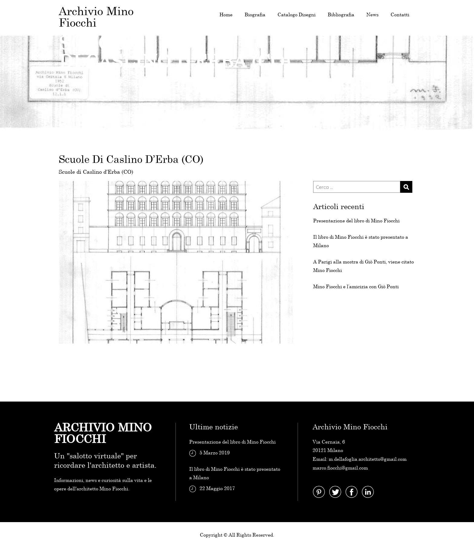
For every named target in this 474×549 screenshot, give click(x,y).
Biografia (255, 15)
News (372, 15)
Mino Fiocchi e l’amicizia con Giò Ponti (356, 287)
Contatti (400, 15)
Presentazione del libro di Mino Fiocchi (356, 221)
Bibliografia (341, 15)
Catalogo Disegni (297, 15)
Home (225, 15)
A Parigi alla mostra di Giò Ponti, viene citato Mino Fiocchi (363, 266)
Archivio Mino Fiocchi (96, 18)
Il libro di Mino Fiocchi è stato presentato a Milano (360, 241)
